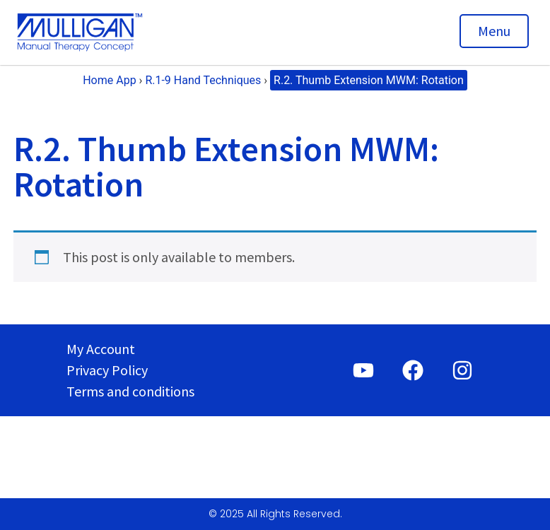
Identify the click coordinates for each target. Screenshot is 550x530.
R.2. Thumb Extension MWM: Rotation (369, 80)
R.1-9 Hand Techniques (203, 80)
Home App (109, 80)
